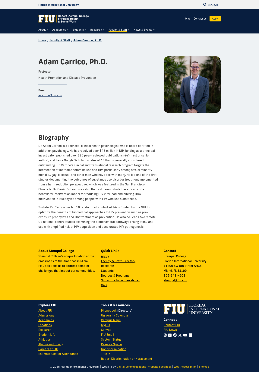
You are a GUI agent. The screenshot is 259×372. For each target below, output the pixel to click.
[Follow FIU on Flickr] (191, 335)
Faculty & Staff (59, 40)
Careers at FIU (48, 349)
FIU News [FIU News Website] (170, 330)
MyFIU (105, 325)
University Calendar (114, 315)
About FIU (45, 310)
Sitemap (204, 366)
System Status (111, 339)
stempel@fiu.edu (175, 280)
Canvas (106, 330)
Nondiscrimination (113, 349)
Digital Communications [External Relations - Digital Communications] (131, 366)
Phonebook (109, 310)
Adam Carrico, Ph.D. (87, 40)
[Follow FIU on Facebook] (175, 335)
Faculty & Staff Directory (118, 261)
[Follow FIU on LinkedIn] (170, 335)
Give (188, 18)
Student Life (46, 334)
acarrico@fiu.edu (50, 95)
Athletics (44, 339)
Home (42, 40)
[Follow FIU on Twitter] (180, 335)
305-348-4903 (174, 275)
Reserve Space (111, 344)
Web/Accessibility (185, 366)
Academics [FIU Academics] (46, 320)
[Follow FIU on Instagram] (166, 335)
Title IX (106, 354)
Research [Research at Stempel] (107, 266)
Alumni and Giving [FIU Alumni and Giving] (50, 344)
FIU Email (107, 334)
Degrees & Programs (115, 275)
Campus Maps (111, 320)
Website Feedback (160, 366)
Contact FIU (172, 325)
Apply (215, 18)
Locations (45, 325)
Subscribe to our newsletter (120, 280)
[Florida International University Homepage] (58, 4)
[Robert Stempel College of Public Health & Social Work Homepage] (63, 18)
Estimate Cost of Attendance (58, 354)
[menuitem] (43, 29)
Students (107, 271)
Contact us (200, 18)
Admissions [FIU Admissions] (46, 315)
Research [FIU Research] (44, 330)
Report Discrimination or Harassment (126, 359)
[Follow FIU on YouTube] (186, 335)
